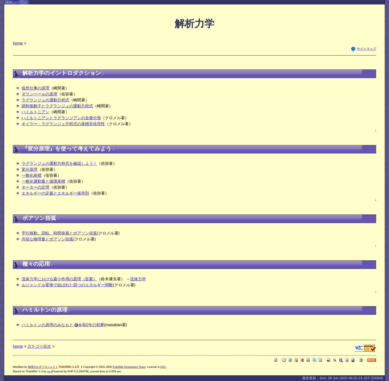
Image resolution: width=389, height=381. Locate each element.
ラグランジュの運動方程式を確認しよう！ (59, 163)
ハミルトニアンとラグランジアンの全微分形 (61, 118)
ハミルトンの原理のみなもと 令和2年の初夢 (63, 325)
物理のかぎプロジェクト (43, 366)
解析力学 (194, 23)
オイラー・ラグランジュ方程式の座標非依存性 (63, 124)
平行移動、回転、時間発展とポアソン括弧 (59, 233)
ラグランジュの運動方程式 (45, 100)
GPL (163, 366)
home (18, 43)
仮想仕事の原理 (35, 88)
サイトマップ (366, 49)
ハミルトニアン (35, 112)
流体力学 (138, 279)
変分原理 (29, 169)
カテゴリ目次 (39, 346)
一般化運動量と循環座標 (43, 181)
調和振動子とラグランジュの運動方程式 (57, 106)
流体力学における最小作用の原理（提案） (59, 279)
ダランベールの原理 (39, 94)
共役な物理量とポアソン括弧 (47, 239)
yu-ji (49, 371)
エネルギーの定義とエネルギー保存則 (55, 193)
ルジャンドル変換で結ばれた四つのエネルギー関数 (67, 285)
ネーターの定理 (35, 187)
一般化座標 (31, 175)
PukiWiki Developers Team (129, 366)
